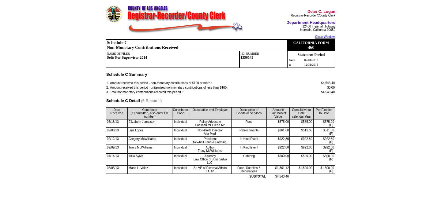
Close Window (325, 36)
